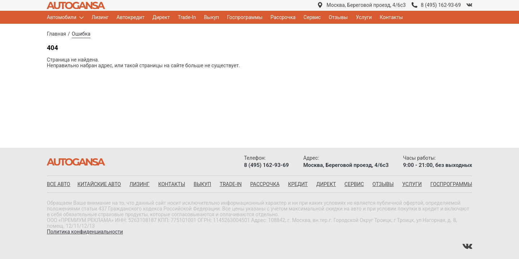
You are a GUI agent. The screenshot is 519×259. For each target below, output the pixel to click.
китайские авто (99, 184)
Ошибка (81, 34)
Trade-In (187, 17)
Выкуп (211, 17)
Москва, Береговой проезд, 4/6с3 (366, 5)
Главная (56, 34)
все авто (58, 184)
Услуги (364, 17)
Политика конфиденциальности (85, 232)
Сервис (312, 17)
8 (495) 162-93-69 (441, 5)
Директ (161, 17)
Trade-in (231, 184)
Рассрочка (283, 17)
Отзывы (338, 17)
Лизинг (100, 17)
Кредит (297, 184)
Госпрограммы (245, 17)
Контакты (391, 17)
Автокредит (130, 17)
